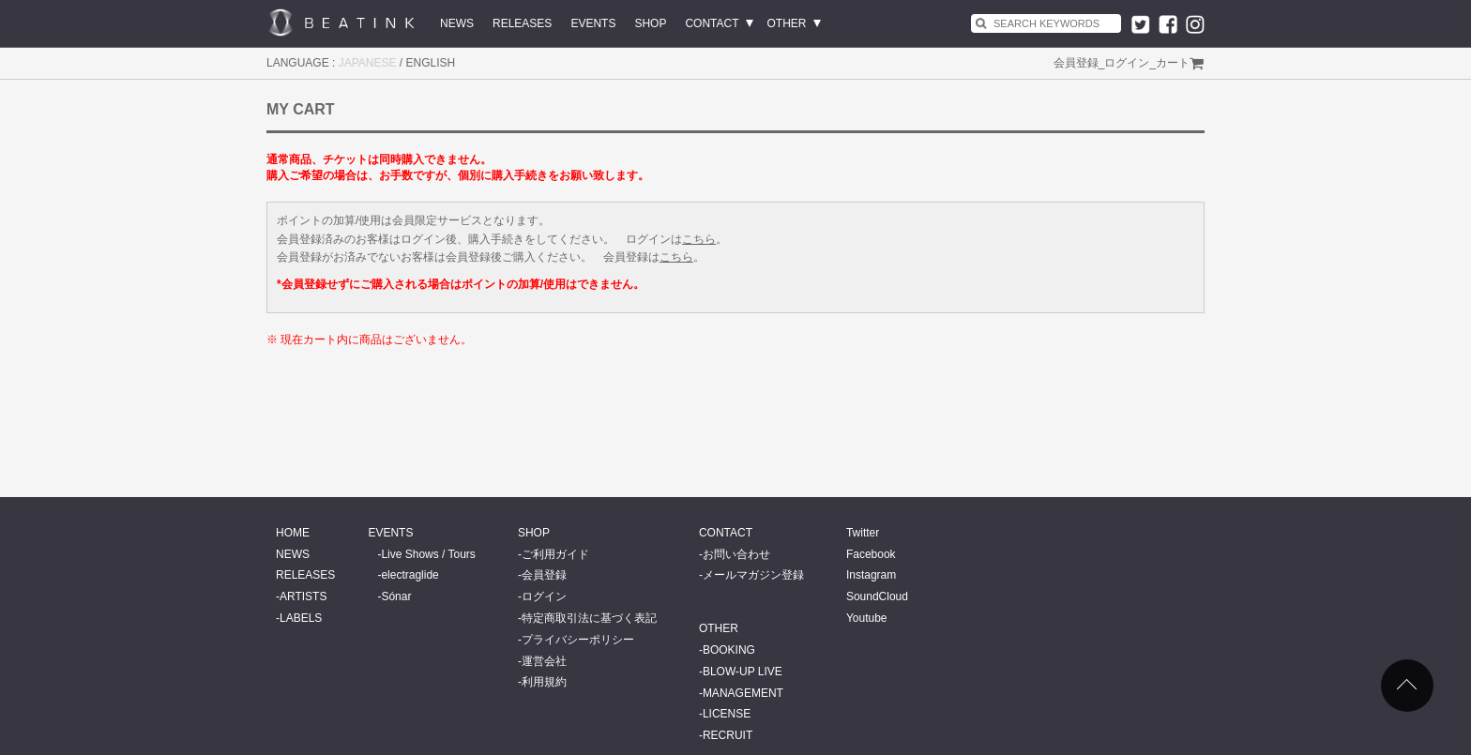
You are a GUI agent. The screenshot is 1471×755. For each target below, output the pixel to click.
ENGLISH (431, 62)
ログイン (1126, 62)
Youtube (866, 618)
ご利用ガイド (555, 554)
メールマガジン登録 (753, 574)
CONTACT (711, 23)
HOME (293, 532)
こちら (699, 239)
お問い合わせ (736, 554)
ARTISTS (303, 596)
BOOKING (729, 650)
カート (1173, 62)
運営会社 (544, 661)
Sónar (396, 596)
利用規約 (544, 681)
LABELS (301, 618)
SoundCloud (877, 596)
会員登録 (1076, 62)
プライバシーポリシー (578, 639)
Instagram (871, 574)
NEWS (457, 23)
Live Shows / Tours (428, 554)
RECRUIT (727, 735)
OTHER (787, 23)
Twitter (862, 532)
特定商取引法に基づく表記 (589, 618)
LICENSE (727, 713)
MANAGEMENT (743, 693)
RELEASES (522, 23)
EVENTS (592, 23)
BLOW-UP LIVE (742, 671)
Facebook (871, 554)
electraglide (409, 574)
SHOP (650, 23)
